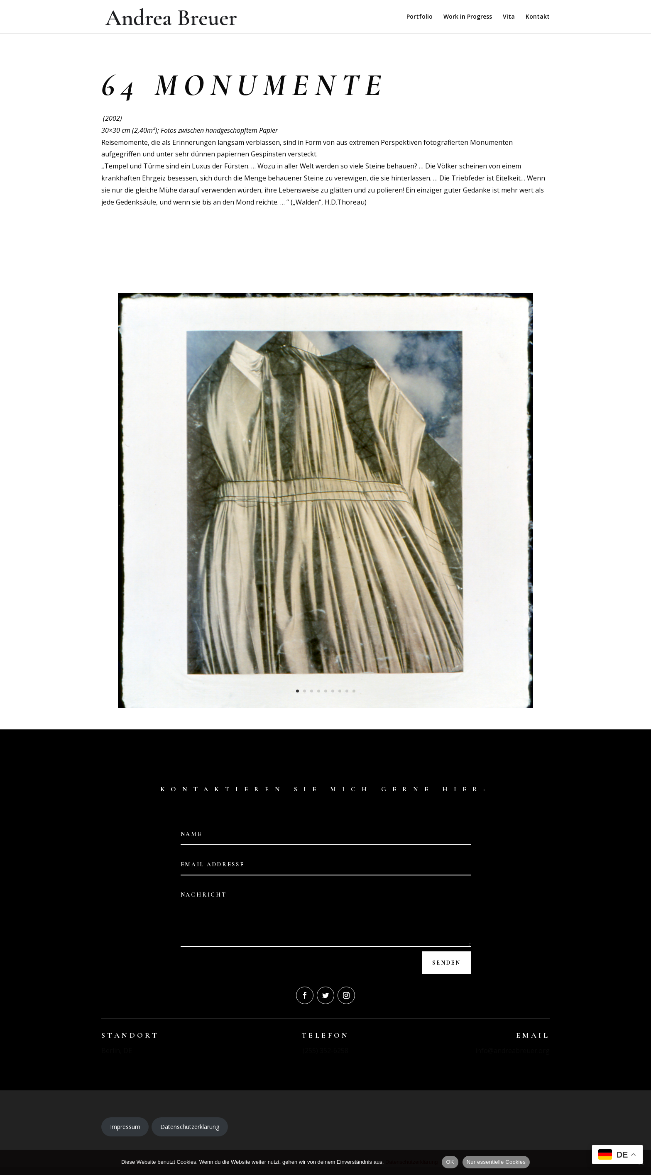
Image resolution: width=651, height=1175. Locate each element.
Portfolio (419, 17)
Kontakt (538, 17)
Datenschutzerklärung (189, 1127)
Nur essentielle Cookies (496, 1162)
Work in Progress (467, 17)
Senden (446, 962)
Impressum (125, 1127)
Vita (509, 17)
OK (450, 1162)
